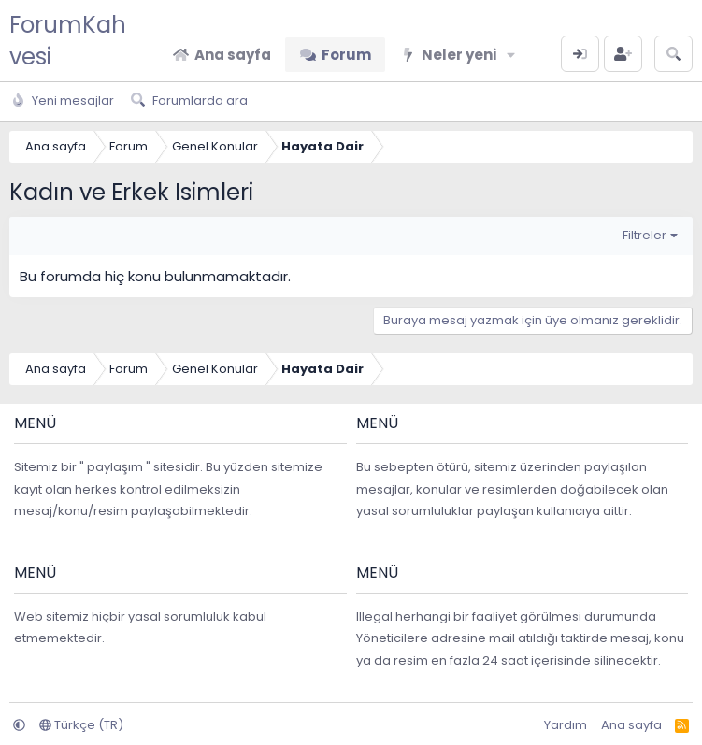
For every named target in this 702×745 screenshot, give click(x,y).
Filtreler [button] (644, 235)
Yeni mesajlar (73, 100)
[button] (511, 54)
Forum (346, 54)
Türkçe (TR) (81, 725)
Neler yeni (459, 54)
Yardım (565, 725)
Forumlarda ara (200, 100)
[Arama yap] (673, 54)
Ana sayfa (232, 54)
